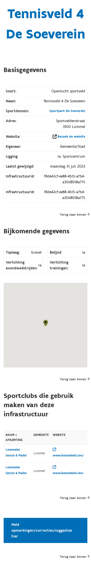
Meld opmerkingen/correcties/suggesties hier (41, 530)
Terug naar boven (75, 215)
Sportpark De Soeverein (67, 111)
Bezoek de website (71, 136)
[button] (45, 323)
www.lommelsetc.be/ (68, 453)
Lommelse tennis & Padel (16, 453)
